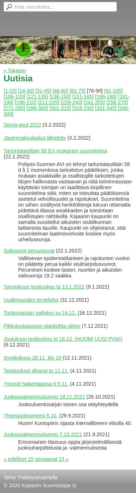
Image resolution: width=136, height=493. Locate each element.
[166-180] (105, 96)
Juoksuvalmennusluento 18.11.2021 (44, 397)
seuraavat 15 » (52, 459)
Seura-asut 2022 (22, 125)
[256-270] (117, 102)
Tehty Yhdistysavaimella (31, 477)
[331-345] (105, 108)
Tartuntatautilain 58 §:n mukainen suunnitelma (55, 151)
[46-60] (61, 91)
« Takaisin (15, 70)
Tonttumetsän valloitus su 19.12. (41, 313)
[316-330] (83, 108)
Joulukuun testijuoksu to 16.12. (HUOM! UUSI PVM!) (63, 339)
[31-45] (43, 91)
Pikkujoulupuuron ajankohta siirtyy (42, 326)
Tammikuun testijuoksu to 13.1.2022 (44, 287)
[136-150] (60, 96)
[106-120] (14, 96)
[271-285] (14, 108)
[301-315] (60, 108)
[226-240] (71, 102)
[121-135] (37, 96)
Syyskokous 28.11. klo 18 (32, 358)
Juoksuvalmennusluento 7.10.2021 (43, 434)
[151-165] (83, 96)
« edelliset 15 (19, 459)
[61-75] (78, 91)
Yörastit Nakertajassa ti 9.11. (36, 384)
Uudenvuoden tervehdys (31, 300)
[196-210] (25, 102)
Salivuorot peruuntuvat (29, 251)
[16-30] (26, 91)
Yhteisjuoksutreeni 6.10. (31, 415)
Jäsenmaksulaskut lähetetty (35, 138)
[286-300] (37, 108)
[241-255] (94, 102)
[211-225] (48, 102)
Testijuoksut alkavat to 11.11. (36, 371)
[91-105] (113, 91)
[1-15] (10, 91)
